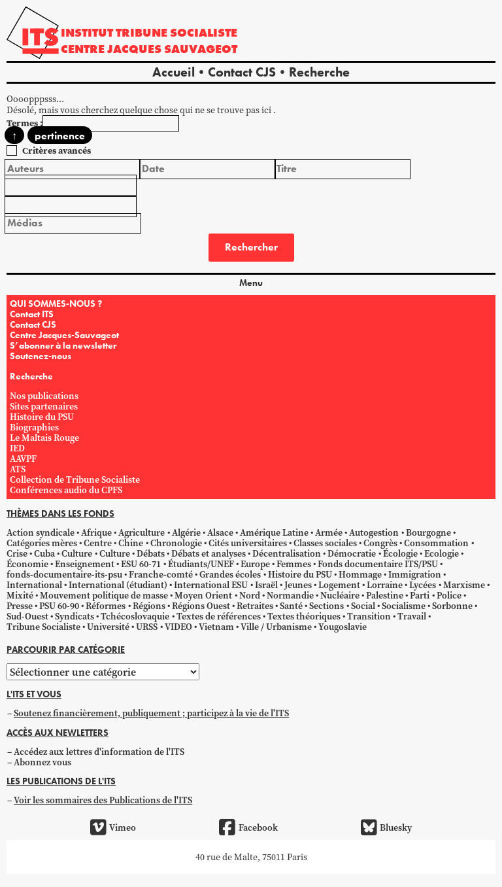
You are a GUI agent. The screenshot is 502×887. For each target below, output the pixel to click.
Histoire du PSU (42, 416)
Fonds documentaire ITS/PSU (378, 563)
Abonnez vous (42, 762)
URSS (147, 626)
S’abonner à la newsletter (63, 345)
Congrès (380, 542)
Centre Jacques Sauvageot (149, 48)
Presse (20, 605)
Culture (76, 553)
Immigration (414, 574)
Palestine (384, 595)
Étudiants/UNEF (201, 563)
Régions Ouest (201, 605)
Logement (339, 584)
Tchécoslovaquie (135, 616)
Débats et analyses (208, 553)
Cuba (44, 553)
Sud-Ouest (27, 616)
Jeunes (298, 584)
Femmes (293, 563)
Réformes (106, 605)
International (34, 584)
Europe (255, 563)
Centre (98, 542)
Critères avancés (56, 150)
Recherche (319, 71)
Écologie (400, 553)
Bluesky (386, 827)
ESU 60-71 (141, 563)
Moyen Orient (203, 595)
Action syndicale (41, 532)
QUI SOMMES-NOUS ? (56, 303)
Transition (369, 616)
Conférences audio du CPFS (66, 489)
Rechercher (251, 247)
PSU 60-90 (59, 605)
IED (17, 448)
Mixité (20, 595)
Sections (326, 605)
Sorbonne (452, 605)
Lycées (422, 584)
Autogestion (374, 532)
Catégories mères (42, 542)
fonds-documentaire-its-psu (64, 574)
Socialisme (404, 605)
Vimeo (113, 827)
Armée (329, 532)
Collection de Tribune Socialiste (75, 479)
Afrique (96, 532)
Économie (27, 563)
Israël (266, 584)
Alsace (220, 532)
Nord (249, 595)
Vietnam (216, 626)
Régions (149, 605)
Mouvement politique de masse (104, 595)
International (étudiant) (118, 584)
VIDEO (178, 626)
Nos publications (44, 395)
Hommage (360, 574)
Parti (419, 595)
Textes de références (218, 616)
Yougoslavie (342, 626)
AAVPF (23, 458)
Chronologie (176, 542)
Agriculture (141, 532)
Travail (411, 616)
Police (449, 595)
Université (108, 626)
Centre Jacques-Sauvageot (64, 335)
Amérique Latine (274, 532)
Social (363, 605)
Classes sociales (325, 542)
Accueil (173, 71)
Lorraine (385, 584)
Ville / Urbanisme (276, 626)
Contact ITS (32, 314)
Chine (130, 542)
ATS (17, 469)
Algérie (186, 532)
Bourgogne (428, 532)
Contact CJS (242, 71)
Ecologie (441, 553)
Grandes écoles (230, 574)
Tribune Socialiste (43, 626)
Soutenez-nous (40, 356)
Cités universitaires (248, 542)
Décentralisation (286, 553)
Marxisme (464, 584)
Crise (17, 553)
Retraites (255, 605)
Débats (151, 553)
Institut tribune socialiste (149, 32)
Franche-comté (161, 574)
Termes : (24, 123)
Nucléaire (340, 595)
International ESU (211, 584)
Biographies (34, 427)
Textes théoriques (304, 616)
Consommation (436, 542)
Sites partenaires (44, 406)
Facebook (248, 827)
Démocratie (351, 553)
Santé (291, 605)
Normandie (290, 595)
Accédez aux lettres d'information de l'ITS (99, 751)
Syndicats (74, 616)
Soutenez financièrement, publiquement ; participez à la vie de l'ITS (151, 713)
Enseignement (84, 563)
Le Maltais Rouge (44, 437)
